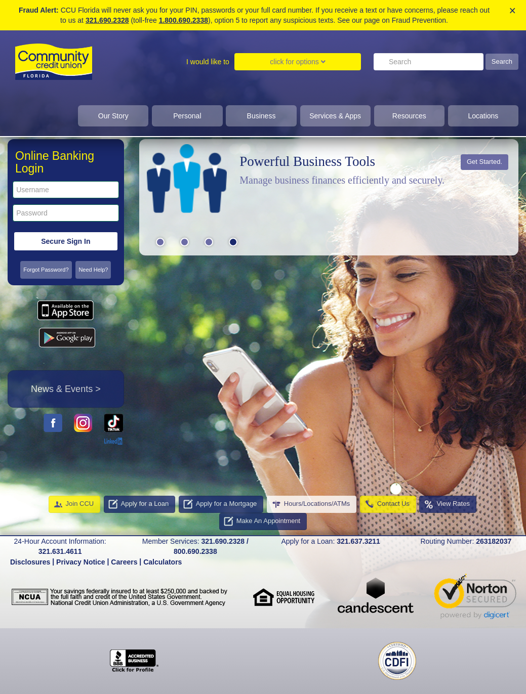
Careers (124, 562)
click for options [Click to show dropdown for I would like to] (297, 62)
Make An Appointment (261, 521)
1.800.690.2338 (183, 20)
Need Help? (93, 270)
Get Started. (484, 161)
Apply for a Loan (138, 504)
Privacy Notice (80, 562)
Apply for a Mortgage (220, 504)
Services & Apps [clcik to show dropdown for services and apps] (335, 116)
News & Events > (66, 389)
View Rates (446, 504)
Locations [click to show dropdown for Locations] (483, 116)
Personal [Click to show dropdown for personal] (187, 116)
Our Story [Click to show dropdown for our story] (113, 116)
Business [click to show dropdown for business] (261, 116)
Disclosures (30, 562)
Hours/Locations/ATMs (310, 504)
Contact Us (387, 504)
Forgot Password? (45, 270)
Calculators (162, 562)
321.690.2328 (107, 20)
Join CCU (73, 504)
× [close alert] (512, 11)
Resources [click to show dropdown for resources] (409, 116)
